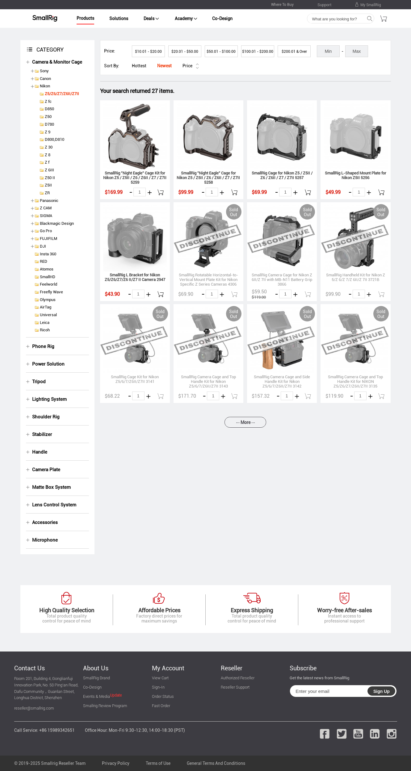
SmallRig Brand (96, 678)
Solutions (118, 18)
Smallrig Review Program (105, 705)
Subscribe (303, 668)
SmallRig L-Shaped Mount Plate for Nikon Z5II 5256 (355, 175)
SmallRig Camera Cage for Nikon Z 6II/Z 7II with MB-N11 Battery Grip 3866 (282, 280)
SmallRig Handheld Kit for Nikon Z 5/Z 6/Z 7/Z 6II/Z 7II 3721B (355, 277)
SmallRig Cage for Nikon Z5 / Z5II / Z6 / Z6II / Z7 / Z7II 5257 (282, 175)
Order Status (163, 696)
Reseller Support (235, 687)
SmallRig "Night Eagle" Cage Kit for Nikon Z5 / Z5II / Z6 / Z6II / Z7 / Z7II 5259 (134, 178)
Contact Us (29, 668)
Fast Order (161, 705)
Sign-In (158, 687)
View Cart (160, 678)
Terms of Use (158, 763)
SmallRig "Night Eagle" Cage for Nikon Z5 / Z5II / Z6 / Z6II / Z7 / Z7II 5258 (208, 178)
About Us (95, 668)
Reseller (231, 668)
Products (85, 18)
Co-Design (222, 18)
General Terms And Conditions (216, 763)
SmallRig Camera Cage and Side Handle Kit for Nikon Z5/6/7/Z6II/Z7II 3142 (282, 381)
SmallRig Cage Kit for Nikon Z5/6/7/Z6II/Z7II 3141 (135, 379)
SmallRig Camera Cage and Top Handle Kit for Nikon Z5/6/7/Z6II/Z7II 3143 (208, 381)
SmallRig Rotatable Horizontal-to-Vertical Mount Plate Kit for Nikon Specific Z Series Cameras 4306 (208, 280)
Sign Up (381, 691)
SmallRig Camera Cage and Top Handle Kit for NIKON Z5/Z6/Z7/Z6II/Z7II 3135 (355, 381)
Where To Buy (282, 4)
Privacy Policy (115, 763)
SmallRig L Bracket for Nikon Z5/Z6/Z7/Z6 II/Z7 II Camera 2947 (135, 277)
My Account (168, 668)
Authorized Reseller (237, 678)
